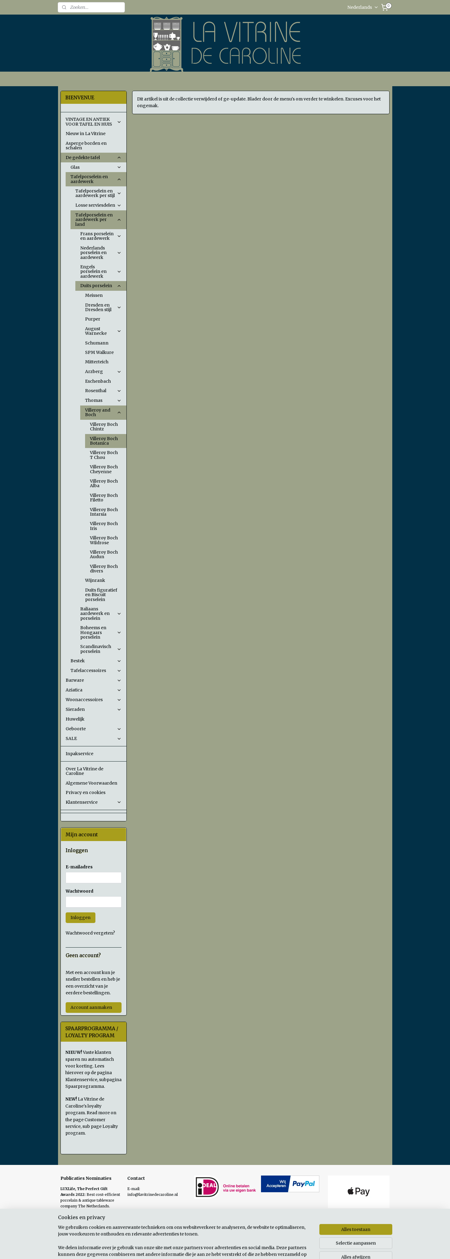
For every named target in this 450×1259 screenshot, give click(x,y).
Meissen (94, 295)
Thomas (103, 400)
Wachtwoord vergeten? (90, 933)
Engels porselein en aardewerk (101, 271)
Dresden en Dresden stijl (103, 307)
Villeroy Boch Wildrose (104, 540)
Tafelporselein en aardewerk (96, 179)
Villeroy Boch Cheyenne (104, 469)
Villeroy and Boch (103, 412)
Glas (96, 167)
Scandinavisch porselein (101, 649)
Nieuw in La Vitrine (85, 133)
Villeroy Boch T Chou (104, 455)
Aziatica (94, 690)
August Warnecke (103, 331)
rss (266, 1248)
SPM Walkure (99, 352)
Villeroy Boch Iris (104, 526)
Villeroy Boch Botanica (104, 441)
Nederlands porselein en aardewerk (101, 252)
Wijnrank (95, 580)
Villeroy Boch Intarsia (104, 512)
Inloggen (80, 917)
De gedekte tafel (94, 157)
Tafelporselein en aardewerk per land (98, 219)
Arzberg (103, 371)
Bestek (96, 660)
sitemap (253, 1248)
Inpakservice (79, 753)
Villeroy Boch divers (104, 569)
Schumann (96, 343)
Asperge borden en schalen (86, 146)
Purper (92, 319)
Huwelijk (75, 719)
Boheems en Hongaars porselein (101, 632)
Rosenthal (103, 390)
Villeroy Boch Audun (104, 554)
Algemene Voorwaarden (91, 783)
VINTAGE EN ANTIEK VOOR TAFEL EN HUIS (94, 122)
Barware (94, 680)
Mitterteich (96, 362)
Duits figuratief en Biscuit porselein (101, 594)
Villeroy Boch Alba (104, 483)
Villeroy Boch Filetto (104, 498)
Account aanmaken (91, 1007)
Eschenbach (98, 381)
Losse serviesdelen (98, 205)
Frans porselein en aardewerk (101, 236)
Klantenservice (94, 802)
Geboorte (94, 728)
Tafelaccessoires (96, 670)
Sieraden (94, 709)
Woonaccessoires (94, 699)
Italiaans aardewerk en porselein (101, 613)
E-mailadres (79, 867)
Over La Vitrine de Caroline (84, 771)
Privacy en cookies (85, 792)
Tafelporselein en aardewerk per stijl (98, 193)
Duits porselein (101, 285)
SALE (94, 738)
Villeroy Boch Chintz (104, 427)
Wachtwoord (79, 891)
